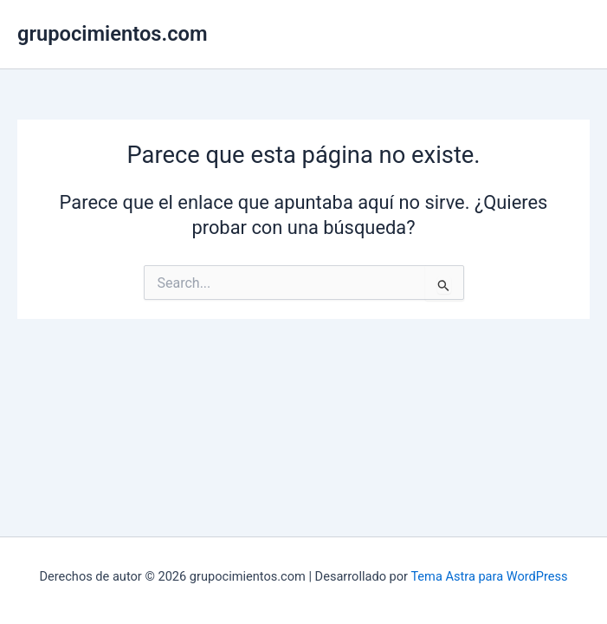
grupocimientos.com (112, 34)
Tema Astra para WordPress (488, 576)
